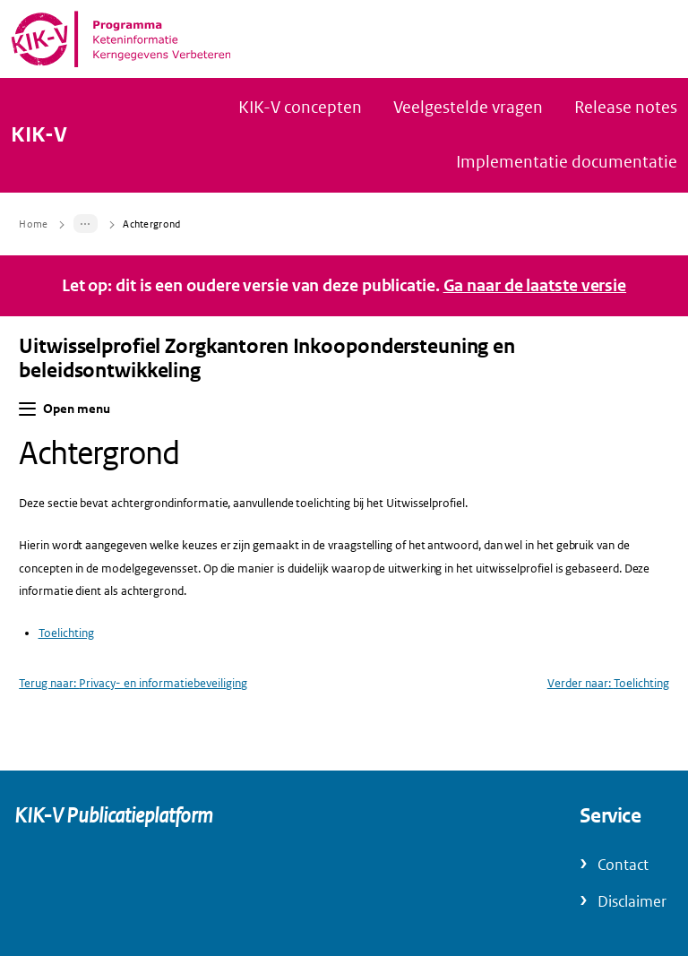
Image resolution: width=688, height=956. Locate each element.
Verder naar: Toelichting (608, 683)
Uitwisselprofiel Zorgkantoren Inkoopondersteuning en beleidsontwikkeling (267, 358)
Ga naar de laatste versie (535, 286)
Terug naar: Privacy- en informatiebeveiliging (133, 683)
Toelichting (66, 633)
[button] (27, 409)
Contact (623, 865)
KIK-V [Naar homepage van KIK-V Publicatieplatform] (39, 135)
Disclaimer (632, 901)
